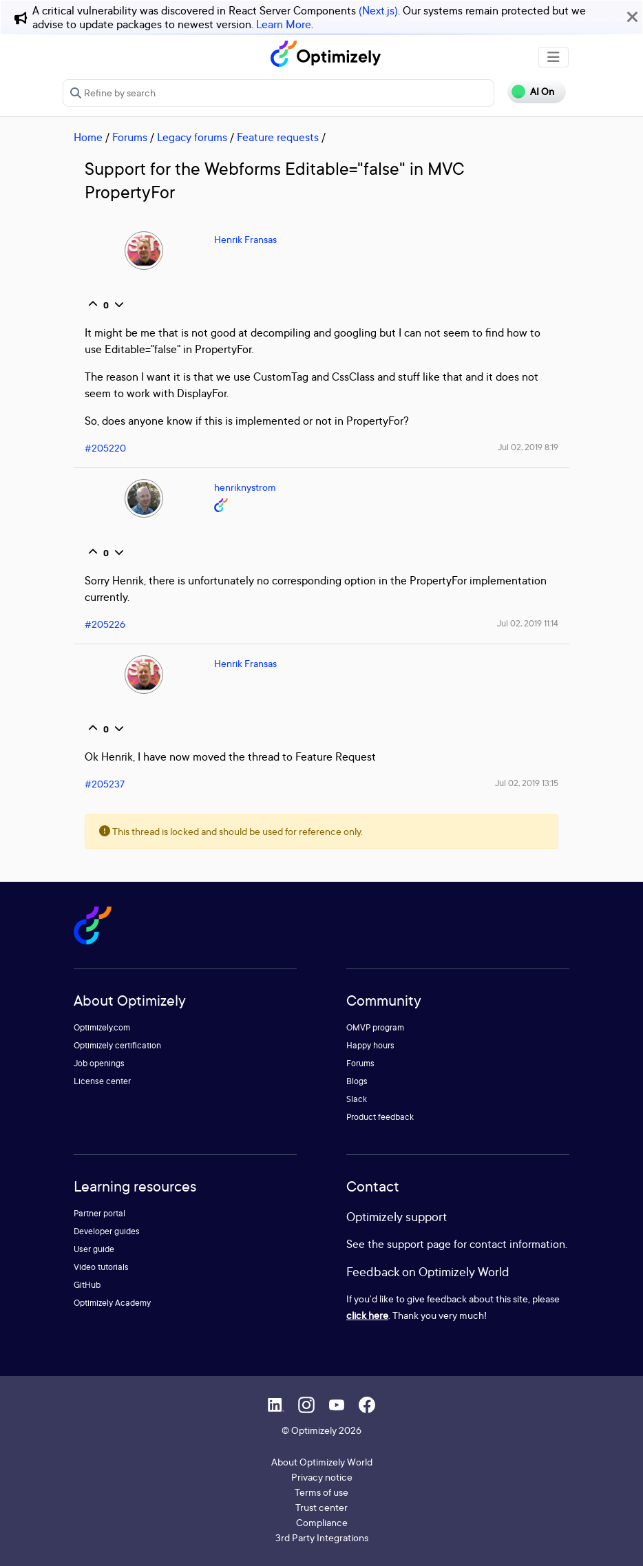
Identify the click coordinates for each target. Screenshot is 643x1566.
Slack (356, 1099)
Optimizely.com (102, 1027)
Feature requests (278, 137)
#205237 (105, 783)
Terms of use (321, 1492)
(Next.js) (378, 10)
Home (88, 137)
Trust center (321, 1507)
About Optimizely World (321, 1461)
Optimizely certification (117, 1045)
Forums (129, 137)
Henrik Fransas (245, 239)
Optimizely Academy (112, 1303)
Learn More (283, 24)
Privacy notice (321, 1476)
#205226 (105, 624)
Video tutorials (101, 1267)
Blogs (357, 1081)
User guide (94, 1249)
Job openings (99, 1063)
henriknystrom (245, 487)
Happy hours (370, 1045)
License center (102, 1081)
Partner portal (99, 1213)
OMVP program (375, 1027)
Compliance (322, 1522)
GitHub (87, 1285)
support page (419, 1243)
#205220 (105, 447)
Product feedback (380, 1117)
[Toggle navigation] (553, 57)
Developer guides (107, 1231)
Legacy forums (192, 137)
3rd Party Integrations (321, 1537)
